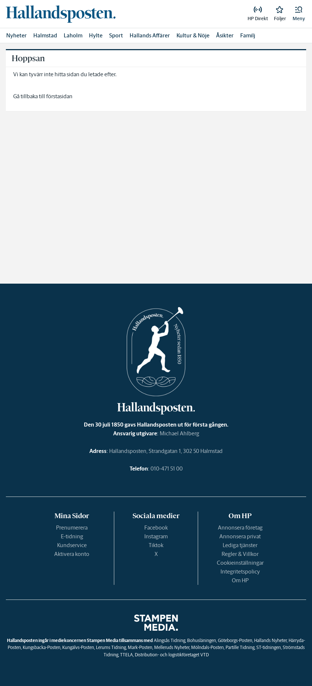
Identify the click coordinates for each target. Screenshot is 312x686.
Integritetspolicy (240, 571)
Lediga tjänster (240, 545)
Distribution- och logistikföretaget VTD (172, 654)
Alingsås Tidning (169, 640)
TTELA (126, 654)
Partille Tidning (240, 647)
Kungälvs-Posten (78, 647)
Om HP (240, 580)
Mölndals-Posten (207, 647)
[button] (298, 14)
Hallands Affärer (150, 35)
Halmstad (45, 35)
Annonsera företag (240, 527)
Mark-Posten (140, 647)
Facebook (156, 527)
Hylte (96, 35)
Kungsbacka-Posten (41, 647)
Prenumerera (72, 527)
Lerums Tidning (111, 647)
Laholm (73, 35)
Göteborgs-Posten (235, 640)
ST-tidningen (268, 647)
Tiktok (156, 545)
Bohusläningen (201, 640)
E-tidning (72, 536)
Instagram (156, 536)
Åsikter (225, 35)
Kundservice (72, 545)
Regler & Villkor (240, 553)
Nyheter (16, 35)
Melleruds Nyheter (171, 647)
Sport (116, 35)
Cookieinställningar (240, 562)
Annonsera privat (240, 536)
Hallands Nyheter (270, 640)
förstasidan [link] (59, 96)
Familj (247, 35)
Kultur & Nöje (193, 35)
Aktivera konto (71, 553)
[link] (61, 14)
